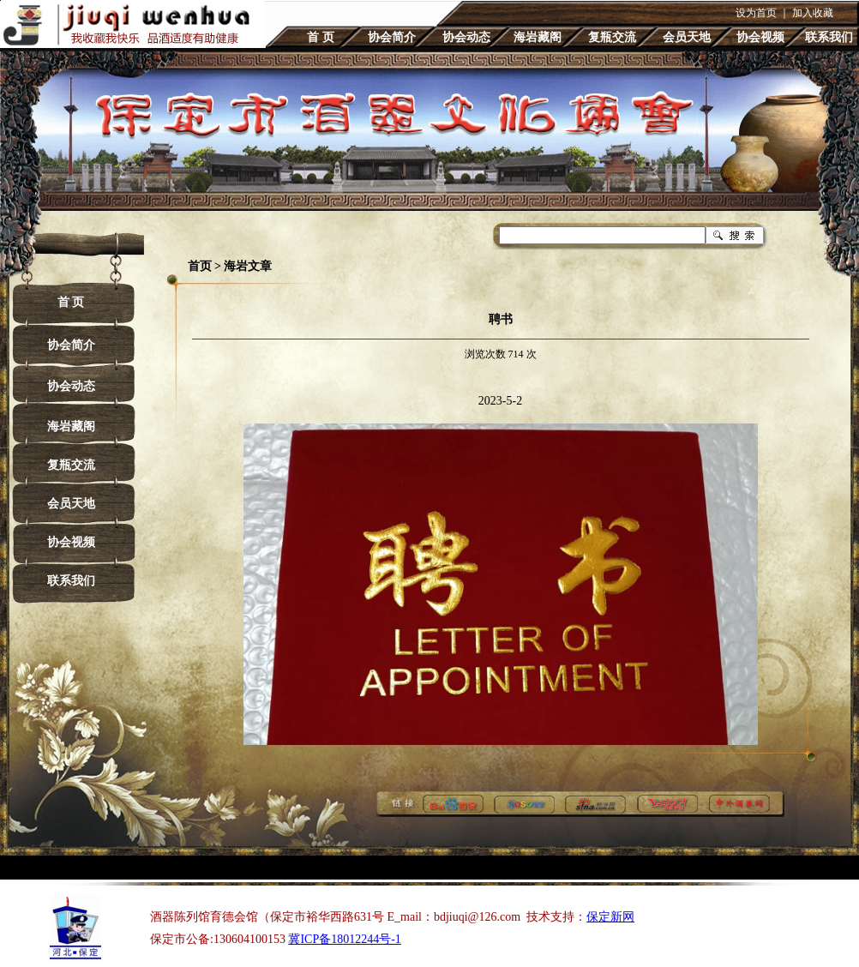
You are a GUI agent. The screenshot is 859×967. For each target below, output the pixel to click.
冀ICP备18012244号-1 (344, 939)
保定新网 (610, 916)
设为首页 (756, 13)
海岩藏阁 (538, 37)
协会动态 (466, 37)
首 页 (320, 37)
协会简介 (392, 37)
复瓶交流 (612, 37)
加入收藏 (812, 13)
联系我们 (829, 37)
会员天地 (687, 37)
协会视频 (760, 37)
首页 (200, 266)
